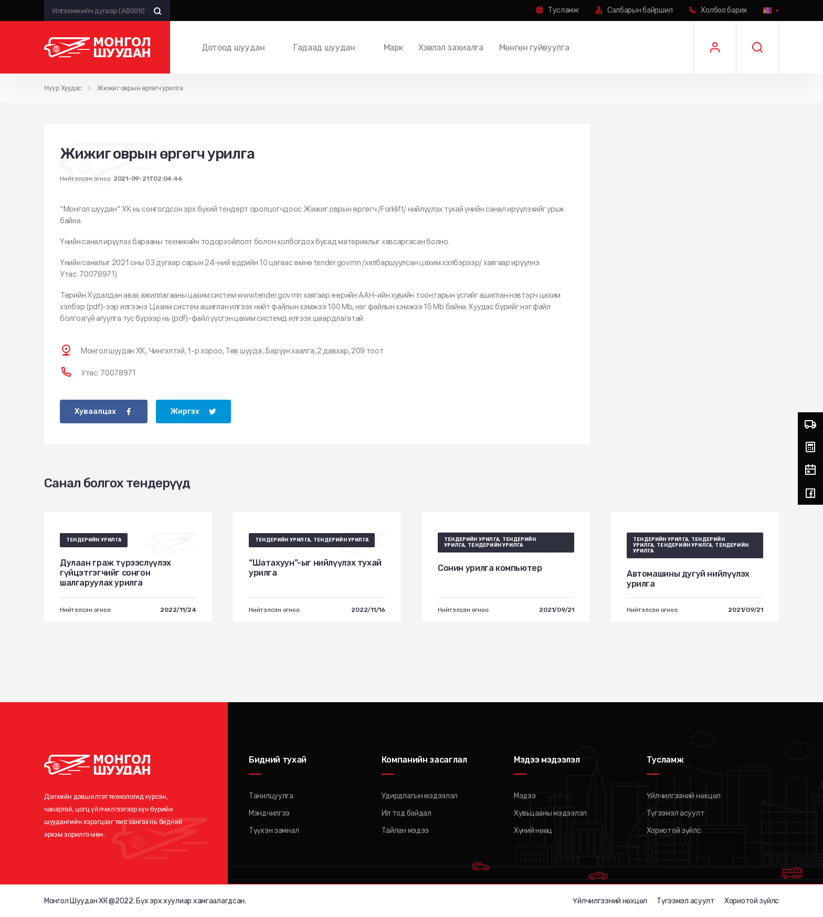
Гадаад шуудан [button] (324, 48)
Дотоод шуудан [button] (233, 48)
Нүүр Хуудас (63, 88)
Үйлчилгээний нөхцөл (684, 795)
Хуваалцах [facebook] (95, 411)
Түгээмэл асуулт (676, 812)
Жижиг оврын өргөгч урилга (140, 88)
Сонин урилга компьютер (490, 567)
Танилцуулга (271, 795)
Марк (393, 48)
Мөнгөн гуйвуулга (534, 48)
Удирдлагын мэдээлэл (420, 795)
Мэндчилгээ (269, 812)
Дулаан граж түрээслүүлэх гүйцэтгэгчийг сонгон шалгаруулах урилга (115, 572)
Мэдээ (525, 795)
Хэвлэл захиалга (450, 48)
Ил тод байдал (406, 812)
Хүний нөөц (533, 830)
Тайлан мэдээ (405, 830)
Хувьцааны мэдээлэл (550, 812)
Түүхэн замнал (274, 830)
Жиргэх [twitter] (185, 411)
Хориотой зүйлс (674, 830)
